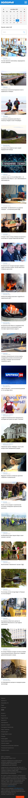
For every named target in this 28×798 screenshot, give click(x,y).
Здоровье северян (5, 724)
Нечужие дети (4, 731)
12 (7, 18)
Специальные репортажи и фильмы (10, 745)
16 (21, 18)
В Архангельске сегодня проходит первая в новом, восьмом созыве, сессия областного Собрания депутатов (12, 267)
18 (3, 20)
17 (24, 18)
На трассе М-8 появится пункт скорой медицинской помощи (11, 148)
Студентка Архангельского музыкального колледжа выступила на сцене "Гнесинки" (12, 418)
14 (14, 18)
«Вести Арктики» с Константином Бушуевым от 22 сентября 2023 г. (13, 389)
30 (21, 22)
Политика (5, 58)
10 (24, 16)
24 (24, 20)
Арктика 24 (3, 700)
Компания (3, 707)
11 (3, 18)
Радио (2, 705)
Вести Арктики (6, 385)
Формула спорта (5, 750)
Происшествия (6, 145)
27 (10, 22)
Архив (2, 709)
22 (17, 20)
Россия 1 (3, 713)
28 (14, 22)
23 (21, 20)
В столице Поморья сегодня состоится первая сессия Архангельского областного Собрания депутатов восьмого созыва (13, 653)
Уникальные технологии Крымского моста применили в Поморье (12, 90)
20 (10, 20)
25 (3, 22)
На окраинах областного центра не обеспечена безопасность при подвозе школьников (11, 622)
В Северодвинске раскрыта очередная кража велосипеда (13, 683)
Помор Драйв (4, 738)
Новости (3, 698)
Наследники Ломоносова (7, 727)
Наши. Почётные (5, 729)
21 (14, 20)
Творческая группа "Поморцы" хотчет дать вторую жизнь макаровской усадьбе (12, 447)
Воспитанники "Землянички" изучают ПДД (12, 564)
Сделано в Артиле (20, 796)
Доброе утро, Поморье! (8, 414)
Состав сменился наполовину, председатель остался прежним (13, 61)
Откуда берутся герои (6, 734)
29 (17, 22)
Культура (5, 501)
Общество (5, 87)
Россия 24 (3, 715)
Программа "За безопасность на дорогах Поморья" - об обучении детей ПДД (12, 208)
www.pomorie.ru (11, 786)
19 (7, 20)
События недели (5, 743)
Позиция (3, 736)
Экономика (5, 116)
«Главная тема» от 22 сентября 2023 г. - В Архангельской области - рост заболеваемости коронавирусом (13, 178)
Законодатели (4, 722)
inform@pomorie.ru (18, 788)
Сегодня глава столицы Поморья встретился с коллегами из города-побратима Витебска (13, 237)
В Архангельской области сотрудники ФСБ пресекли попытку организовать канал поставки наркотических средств (12, 327)
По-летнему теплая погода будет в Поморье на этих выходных (13, 592)
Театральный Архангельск (7, 747)
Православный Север (6, 741)
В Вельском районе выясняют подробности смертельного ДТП (12, 297)
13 (10, 18)
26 (7, 22)
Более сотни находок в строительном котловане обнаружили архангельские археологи (11, 506)
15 (17, 18)
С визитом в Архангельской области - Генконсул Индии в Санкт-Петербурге (11, 119)
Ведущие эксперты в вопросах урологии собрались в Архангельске (12, 476)
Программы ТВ (4, 703)
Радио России (4, 718)
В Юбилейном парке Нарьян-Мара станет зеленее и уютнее (12, 536)
